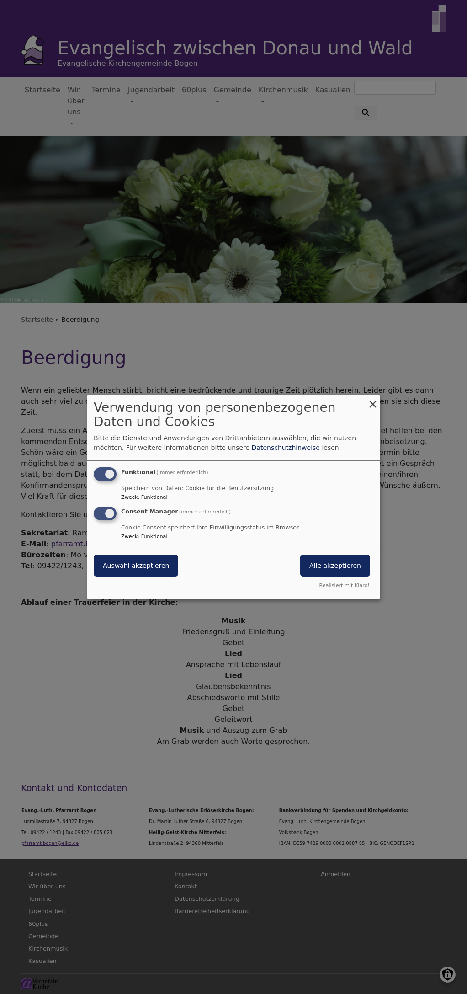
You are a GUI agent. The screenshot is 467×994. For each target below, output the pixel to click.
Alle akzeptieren (335, 565)
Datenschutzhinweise (286, 447)
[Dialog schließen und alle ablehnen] (373, 400)
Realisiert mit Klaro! (344, 585)
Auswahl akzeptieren (136, 565)
